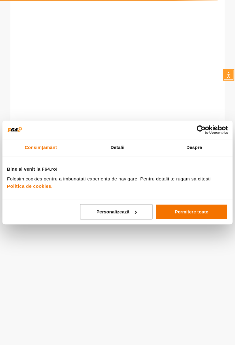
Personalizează (116, 211)
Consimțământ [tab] (41, 147)
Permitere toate (191, 211)
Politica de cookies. (30, 186)
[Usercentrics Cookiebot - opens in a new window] (201, 129)
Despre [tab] (194, 147)
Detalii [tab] (117, 147)
